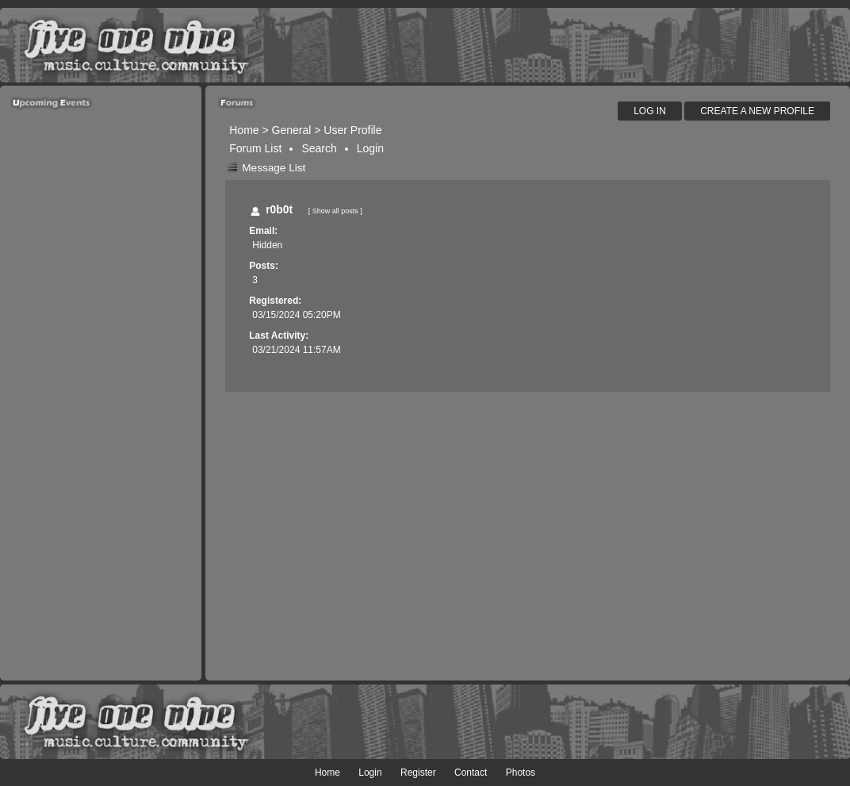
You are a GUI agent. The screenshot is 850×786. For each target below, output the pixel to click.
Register (418, 772)
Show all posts (335, 211)
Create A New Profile (757, 111)
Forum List (255, 148)
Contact (470, 772)
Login (370, 148)
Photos (520, 772)
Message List (273, 168)
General (292, 130)
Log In (650, 111)
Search (318, 148)
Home (243, 130)
